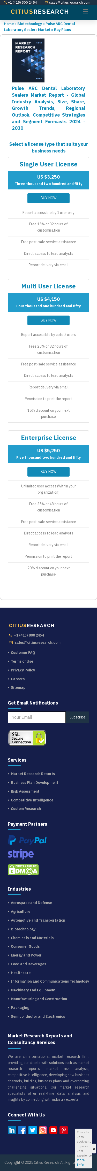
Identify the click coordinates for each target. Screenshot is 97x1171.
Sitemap (18, 687)
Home (9, 23)
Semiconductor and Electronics (38, 1016)
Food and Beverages (28, 964)
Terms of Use (22, 661)
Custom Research (26, 808)
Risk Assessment (25, 791)
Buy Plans (62, 29)
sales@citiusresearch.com (67, 2)
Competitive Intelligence (32, 800)
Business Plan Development (34, 782)
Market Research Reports (33, 773)
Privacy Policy (23, 670)
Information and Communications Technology (50, 981)
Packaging (20, 1007)
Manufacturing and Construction (39, 999)
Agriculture (20, 911)
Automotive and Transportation (38, 920)
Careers (18, 679)
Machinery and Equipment (33, 990)
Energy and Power (26, 955)
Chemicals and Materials (32, 938)
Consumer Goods (25, 946)
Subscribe (77, 717)
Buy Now (48, 198)
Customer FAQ (23, 652)
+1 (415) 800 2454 (20, 2)
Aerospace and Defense (31, 902)
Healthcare (21, 972)
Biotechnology (31, 23)
